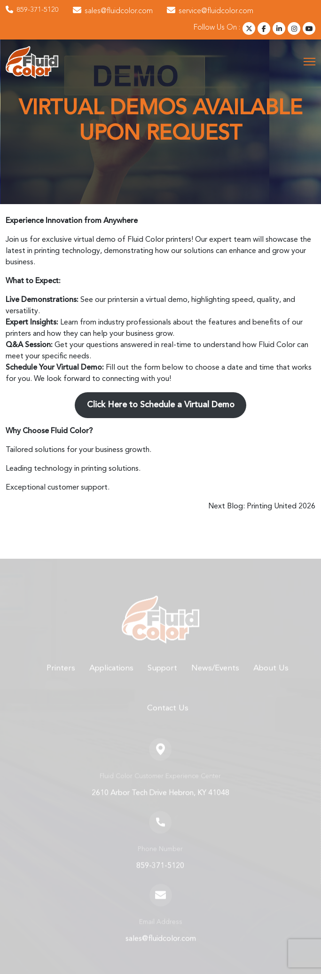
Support (162, 677)
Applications (111, 677)
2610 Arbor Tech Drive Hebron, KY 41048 (160, 802)
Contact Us (167, 718)
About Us (271, 677)
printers (120, 300)
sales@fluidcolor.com (113, 11)
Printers (61, 677)
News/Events (215, 677)
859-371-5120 (32, 10)
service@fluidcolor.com (210, 11)
